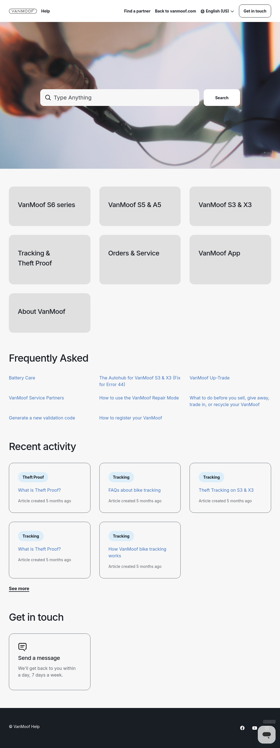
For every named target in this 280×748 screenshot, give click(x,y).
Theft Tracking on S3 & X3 (226, 490)
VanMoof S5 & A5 (134, 205)
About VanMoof (41, 311)
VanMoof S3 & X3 (225, 205)
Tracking (121, 477)
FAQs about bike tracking (135, 490)
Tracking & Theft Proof (35, 258)
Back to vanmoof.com (175, 11)
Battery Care (22, 378)
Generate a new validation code (42, 418)
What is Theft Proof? (39, 490)
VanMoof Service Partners (36, 398)
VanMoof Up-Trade (209, 378)
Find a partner (137, 11)
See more (19, 588)
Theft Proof (33, 477)
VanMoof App (219, 253)
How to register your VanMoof (130, 418)
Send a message (39, 658)
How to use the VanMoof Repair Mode (139, 398)
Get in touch (255, 11)
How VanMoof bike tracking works (138, 552)
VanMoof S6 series (46, 205)
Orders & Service (133, 253)
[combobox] (120, 97)
